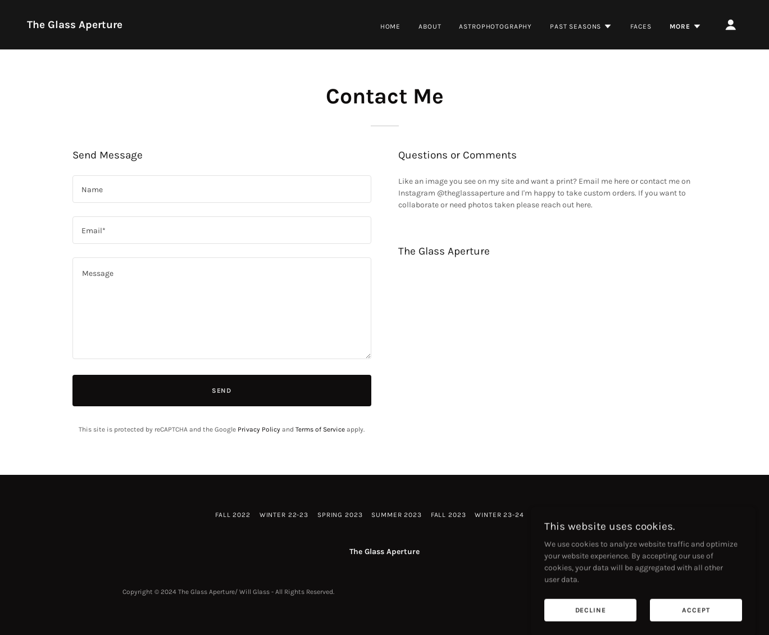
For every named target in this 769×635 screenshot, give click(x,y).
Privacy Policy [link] (259, 429)
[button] (581, 26)
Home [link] (390, 26)
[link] (74, 25)
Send (221, 390)
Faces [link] (640, 26)
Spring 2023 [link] (339, 515)
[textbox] (221, 189)
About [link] (429, 26)
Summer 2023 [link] (396, 515)
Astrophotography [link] (495, 26)
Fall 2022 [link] (233, 515)
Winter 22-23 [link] (284, 515)
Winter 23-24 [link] (499, 515)
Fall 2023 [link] (448, 515)
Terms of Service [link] (320, 429)
